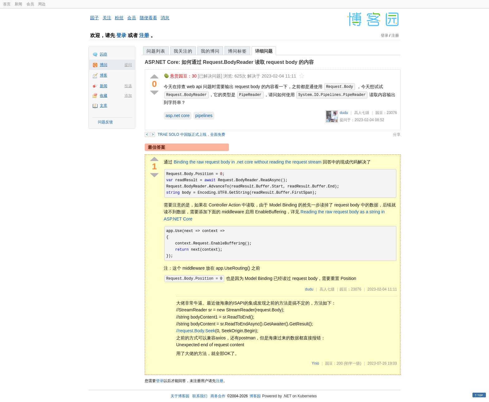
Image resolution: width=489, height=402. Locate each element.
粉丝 (119, 17)
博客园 (255, 396)
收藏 (103, 95)
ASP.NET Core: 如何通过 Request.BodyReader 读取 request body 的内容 (229, 62)
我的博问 (210, 51)
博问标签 (237, 51)
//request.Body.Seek (195, 330)
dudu (344, 113)
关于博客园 (180, 396)
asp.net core (178, 115)
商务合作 (218, 396)
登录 (121, 35)
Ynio (315, 363)
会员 (30, 4)
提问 (128, 65)
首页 (7, 4)
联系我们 (199, 396)
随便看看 (148, 17)
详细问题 (264, 51)
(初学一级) (352, 363)
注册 (144, 35)
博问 (103, 65)
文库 (103, 105)
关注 (107, 17)
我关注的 (183, 51)
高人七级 (361, 113)
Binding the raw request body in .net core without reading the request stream (248, 161)
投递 (128, 86)
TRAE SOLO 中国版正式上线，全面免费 (191, 134)
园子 (94, 17)
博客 (103, 75)
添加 (128, 95)
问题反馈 (105, 122)
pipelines (203, 115)
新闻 (18, 4)
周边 (42, 4)
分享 (396, 134)
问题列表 (156, 51)
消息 (165, 17)
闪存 (103, 54)
